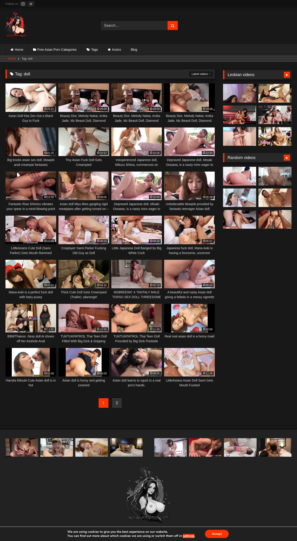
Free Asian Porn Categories (57, 49)
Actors (116, 49)
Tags (94, 49)
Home (19, 49)
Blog (134, 49)
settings (188, 536)
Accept (217, 534)
